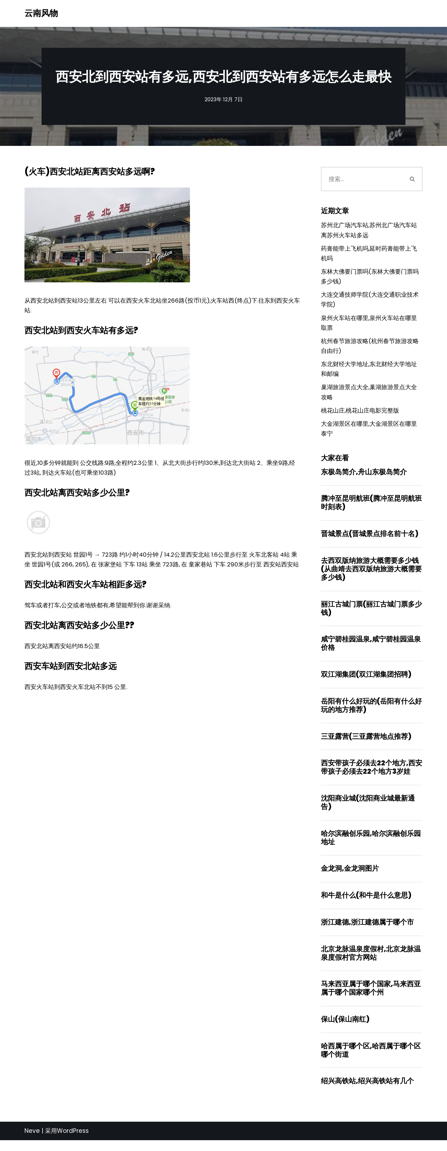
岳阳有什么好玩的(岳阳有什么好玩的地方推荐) (371, 713)
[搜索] (362, 179)
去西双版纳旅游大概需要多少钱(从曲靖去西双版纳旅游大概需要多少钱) (371, 575)
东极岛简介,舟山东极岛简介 (364, 477)
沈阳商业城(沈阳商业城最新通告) (368, 810)
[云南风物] (41, 13)
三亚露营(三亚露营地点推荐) (366, 744)
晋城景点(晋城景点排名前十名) (369, 539)
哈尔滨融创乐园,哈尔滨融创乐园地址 (371, 846)
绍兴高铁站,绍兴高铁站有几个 (367, 1092)
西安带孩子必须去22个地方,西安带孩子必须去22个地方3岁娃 (371, 775)
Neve (32, 1141)
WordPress (73, 1141)
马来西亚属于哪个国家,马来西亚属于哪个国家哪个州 (371, 998)
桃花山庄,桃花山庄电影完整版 (360, 415)
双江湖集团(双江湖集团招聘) (366, 681)
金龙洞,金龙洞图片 (350, 877)
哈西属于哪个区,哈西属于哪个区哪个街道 (371, 1060)
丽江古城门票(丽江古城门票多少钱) (371, 615)
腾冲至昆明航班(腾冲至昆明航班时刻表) (371, 508)
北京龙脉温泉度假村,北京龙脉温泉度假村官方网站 (371, 962)
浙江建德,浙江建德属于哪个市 (367, 931)
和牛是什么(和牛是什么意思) (366, 904)
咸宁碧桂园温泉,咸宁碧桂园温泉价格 (371, 650)
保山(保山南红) (345, 1029)
